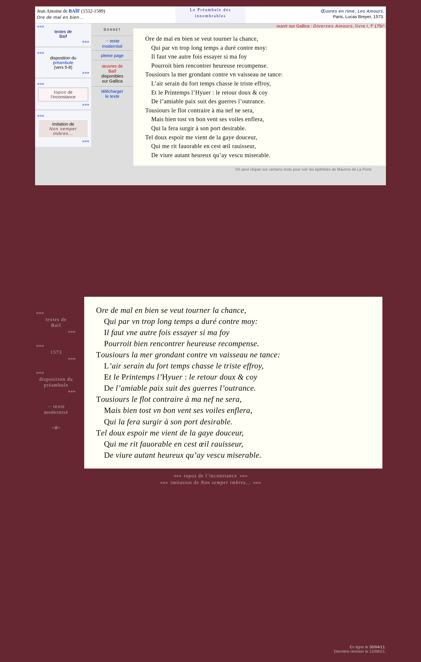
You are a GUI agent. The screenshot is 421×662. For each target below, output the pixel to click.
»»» (85, 41)
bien (187, 38)
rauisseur (243, 146)
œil (226, 146)
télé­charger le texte (112, 94)
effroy (262, 83)
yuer (172, 377)
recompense (251, 65)
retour (229, 92)
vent (212, 119)
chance (248, 38)
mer (182, 74)
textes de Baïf (63, 34)
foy (243, 56)
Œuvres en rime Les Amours (352, 10)
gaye (228, 137)
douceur (246, 137)
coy (263, 92)
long (196, 47)
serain (172, 83)
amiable (174, 101)
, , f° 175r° (349, 25)
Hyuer (203, 92)
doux (245, 92)
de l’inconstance (210, 476)
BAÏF (74, 11)
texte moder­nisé (112, 43)
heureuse (224, 65)
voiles (236, 119)
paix (190, 101)
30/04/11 (377, 647)
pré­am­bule (63, 62)
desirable (233, 128)
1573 (56, 352)
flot (181, 110)
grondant (200, 74)
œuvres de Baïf (112, 68)
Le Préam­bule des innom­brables (210, 13)
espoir (176, 137)
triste (246, 83)
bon (201, 119)
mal (168, 38)
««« (40, 26)
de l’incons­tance (63, 94)
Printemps (177, 92)
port (215, 128)
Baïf (56, 325)
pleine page (112, 55)
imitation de (210, 482)
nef (229, 110)
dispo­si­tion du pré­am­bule (56, 382)
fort (193, 83)
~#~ (56, 428)
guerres (227, 101)
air (159, 83)
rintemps (138, 377)
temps (211, 47)
